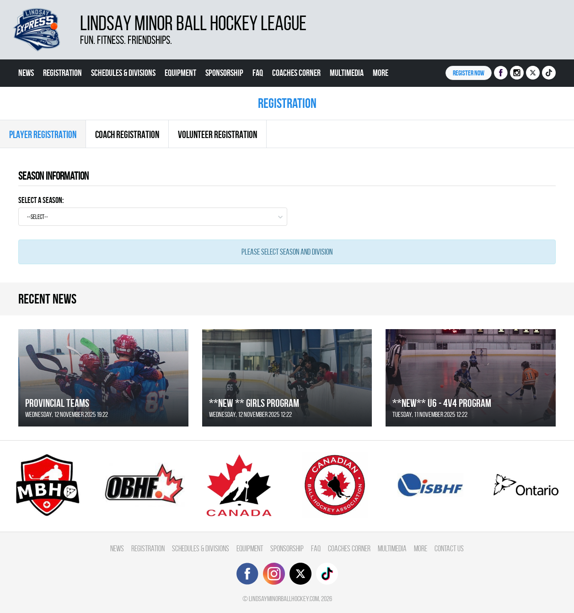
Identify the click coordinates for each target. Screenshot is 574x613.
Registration (62, 73)
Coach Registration (127, 134)
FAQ (257, 73)
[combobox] (152, 217)
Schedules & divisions (123, 73)
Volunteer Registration (217, 134)
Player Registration (42, 134)
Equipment (180, 73)
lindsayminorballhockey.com (284, 598)
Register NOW (468, 73)
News (26, 73)
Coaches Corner (296, 73)
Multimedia (347, 73)
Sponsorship (224, 73)
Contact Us (34, 100)
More (380, 73)
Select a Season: (41, 200)
